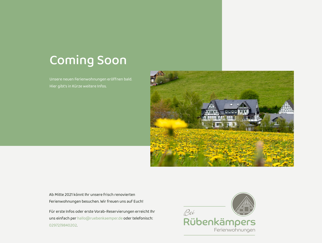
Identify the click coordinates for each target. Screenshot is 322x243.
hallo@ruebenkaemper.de (100, 219)
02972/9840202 (63, 226)
